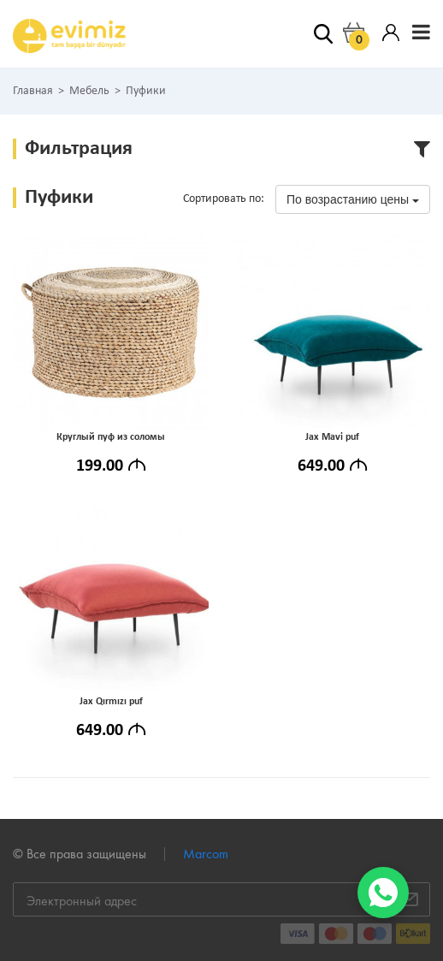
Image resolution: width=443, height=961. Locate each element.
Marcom (205, 853)
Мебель (89, 92)
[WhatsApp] (383, 892)
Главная (33, 92)
